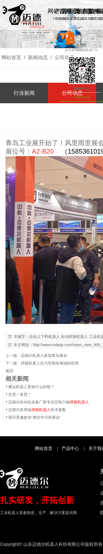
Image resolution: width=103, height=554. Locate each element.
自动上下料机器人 (44, 336)
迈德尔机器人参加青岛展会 (44, 355)
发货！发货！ (19, 394)
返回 (9, 371)
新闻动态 (38, 57)
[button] (46, 43)
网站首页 (11, 57)
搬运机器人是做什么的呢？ (31, 386)
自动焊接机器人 (74, 336)
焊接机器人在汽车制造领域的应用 (50, 363)
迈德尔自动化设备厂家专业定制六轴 (48, 402)
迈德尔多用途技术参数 (37, 409)
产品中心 (70, 448)
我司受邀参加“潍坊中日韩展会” (34, 417)
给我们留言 (82, 97)
